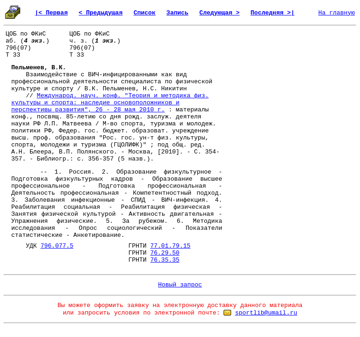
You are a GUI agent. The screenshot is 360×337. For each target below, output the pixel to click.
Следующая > (219, 12)
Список (145, 12)
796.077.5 (56, 245)
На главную (336, 12)
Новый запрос (180, 284)
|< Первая (51, 12)
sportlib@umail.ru (266, 312)
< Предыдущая (101, 12)
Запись (177, 12)
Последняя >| (273, 12)
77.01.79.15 (170, 245)
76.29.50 (164, 252)
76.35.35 (164, 260)
